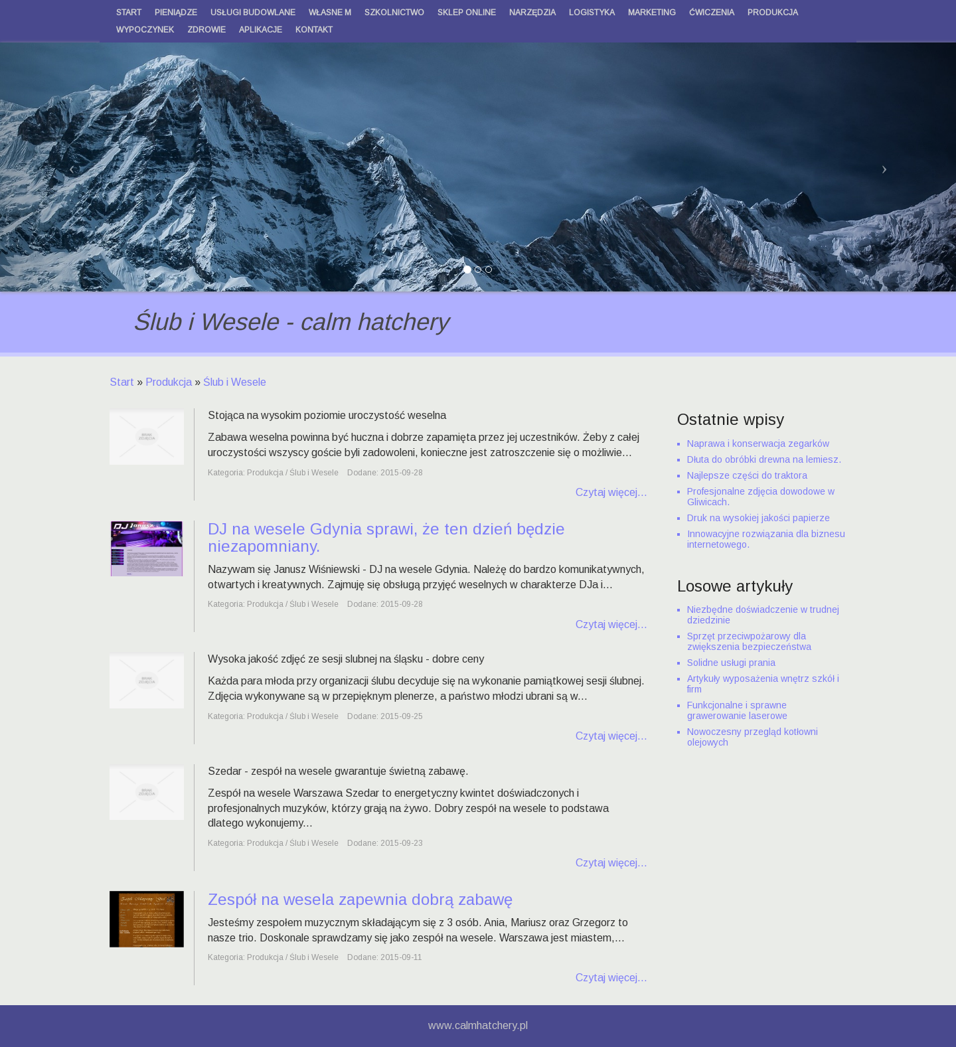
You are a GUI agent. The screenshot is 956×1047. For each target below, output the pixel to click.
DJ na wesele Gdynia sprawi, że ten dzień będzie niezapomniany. (386, 537)
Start (122, 382)
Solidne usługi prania (731, 662)
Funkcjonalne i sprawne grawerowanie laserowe (737, 710)
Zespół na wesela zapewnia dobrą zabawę (360, 899)
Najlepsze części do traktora (747, 475)
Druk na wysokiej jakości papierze (758, 518)
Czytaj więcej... (611, 492)
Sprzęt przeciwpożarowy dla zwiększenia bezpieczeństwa (749, 641)
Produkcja (168, 382)
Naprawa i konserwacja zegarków (758, 443)
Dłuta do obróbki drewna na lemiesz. (764, 459)
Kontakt (314, 30)
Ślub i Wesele (234, 382)
